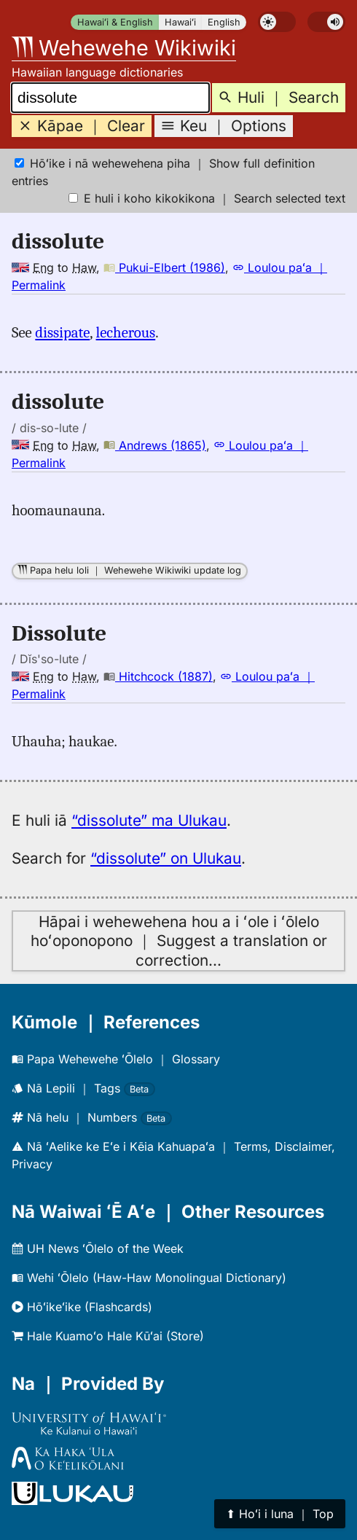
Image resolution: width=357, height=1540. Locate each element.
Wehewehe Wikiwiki (124, 47)
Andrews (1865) (154, 445)
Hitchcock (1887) (158, 676)
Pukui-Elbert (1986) (164, 267)
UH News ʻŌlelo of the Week (98, 1248)
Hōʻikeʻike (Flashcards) (82, 1306)
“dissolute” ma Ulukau (149, 820)
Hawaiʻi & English (115, 22)
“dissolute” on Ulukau (165, 858)
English (224, 22)
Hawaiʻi (180, 22)
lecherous (126, 332)
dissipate (62, 332)
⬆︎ (280, 1513)
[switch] (277, 22)
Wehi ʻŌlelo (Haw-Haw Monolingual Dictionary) (149, 1277)
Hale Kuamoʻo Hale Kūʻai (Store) (108, 1336)
